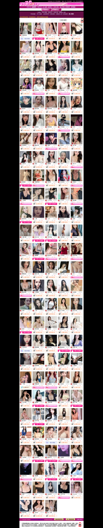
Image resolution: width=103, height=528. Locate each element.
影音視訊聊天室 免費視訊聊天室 (37, 519)
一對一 (30, 384)
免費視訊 (42, 35)
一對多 (30, 35)
